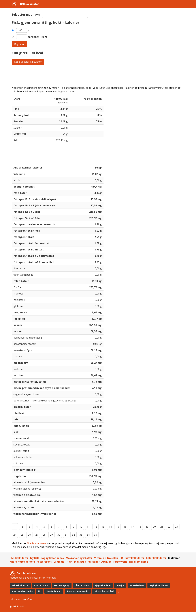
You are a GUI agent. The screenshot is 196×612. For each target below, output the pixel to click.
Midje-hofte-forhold (22, 561)
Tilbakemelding (138, 561)
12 (95, 526)
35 (95, 534)
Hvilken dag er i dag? (104, 591)
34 (88, 534)
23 (176, 526)
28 (44, 534)
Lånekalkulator (82, 585)
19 (147, 526)
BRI (122, 558)
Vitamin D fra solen (106, 558)
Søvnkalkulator (134, 558)
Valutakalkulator (20, 585)
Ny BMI (34, 558)
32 (73, 534)
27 (36, 534)
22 (169, 526)
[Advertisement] (98, 75)
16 (125, 526)
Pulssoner (94, 561)
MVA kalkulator (41, 585)
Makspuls (80, 561)
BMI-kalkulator (29, 4)
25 (22, 534)
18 (139, 526)
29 (51, 534)
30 (58, 534)
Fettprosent (44, 561)
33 (80, 534)
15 (117, 526)
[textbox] (65, 15)
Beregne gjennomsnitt (78, 591)
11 (88, 526)
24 (14, 534)
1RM (69, 561)
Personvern (120, 561)
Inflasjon (120, 585)
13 (103, 526)
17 (132, 526)
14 (110, 526)
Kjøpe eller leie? (103, 585)
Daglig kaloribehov (52, 558)
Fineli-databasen (36, 543)
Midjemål (59, 561)
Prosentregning (62, 585)
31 (66, 534)
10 (80, 526)
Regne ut (19, 44)
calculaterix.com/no (21, 599)
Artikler (106, 561)
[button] (182, 4)
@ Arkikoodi (17, 606)
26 (29, 534)
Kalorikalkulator (156, 558)
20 (154, 526)
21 (161, 526)
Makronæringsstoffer (79, 558)
